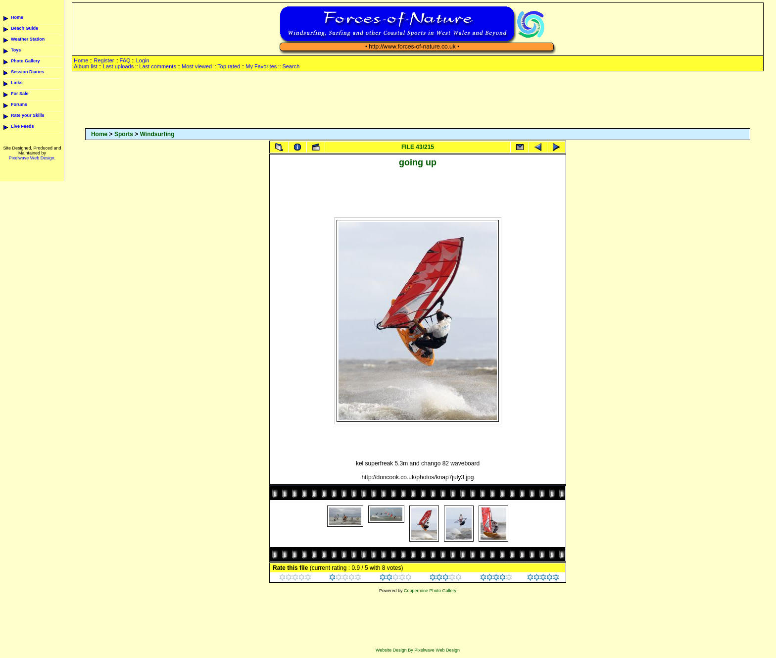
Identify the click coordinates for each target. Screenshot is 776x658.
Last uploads (118, 66)
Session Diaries (27, 71)
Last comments (157, 66)
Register (104, 60)
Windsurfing (157, 134)
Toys (16, 50)
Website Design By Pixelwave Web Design (418, 650)
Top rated (228, 66)
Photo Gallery (25, 60)
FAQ (125, 60)
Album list (85, 66)
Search (290, 66)
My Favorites (261, 66)
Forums (19, 104)
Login (142, 60)
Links (17, 82)
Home (17, 17)
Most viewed (197, 66)
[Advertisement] (418, 100)
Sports (123, 134)
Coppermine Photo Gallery (430, 590)
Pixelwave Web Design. (32, 157)
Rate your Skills (28, 115)
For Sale (20, 93)
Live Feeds (22, 126)
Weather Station (28, 39)
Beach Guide (24, 28)
